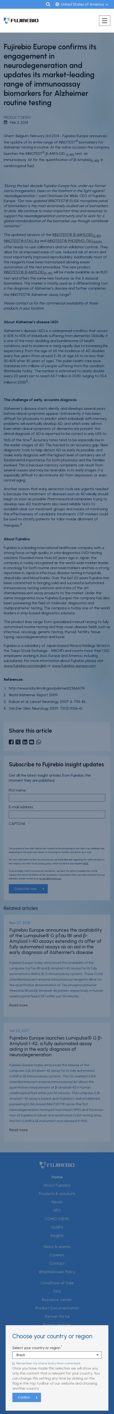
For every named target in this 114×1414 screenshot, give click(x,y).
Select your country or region (36, 1348)
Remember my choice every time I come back (48, 1363)
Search (48, 4)
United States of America (82, 4)
